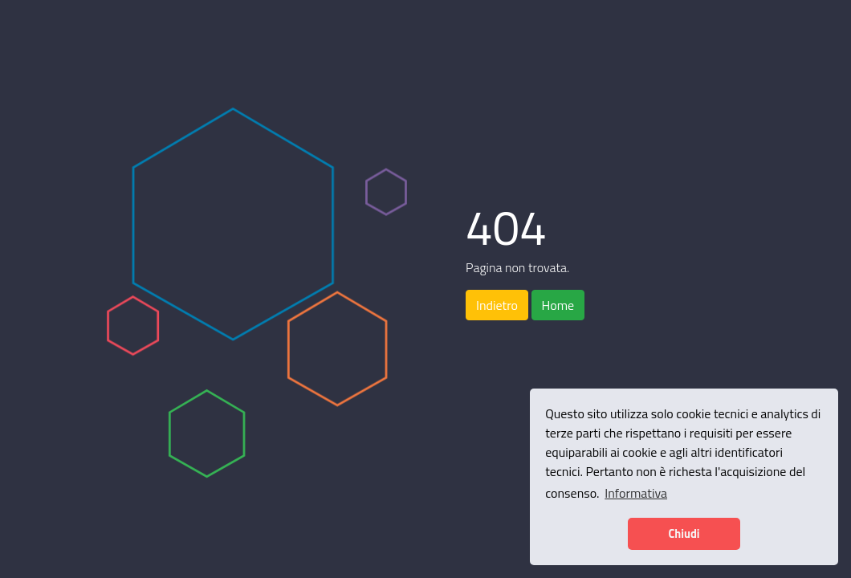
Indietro (497, 305)
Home (558, 305)
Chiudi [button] (683, 534)
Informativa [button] (636, 493)
